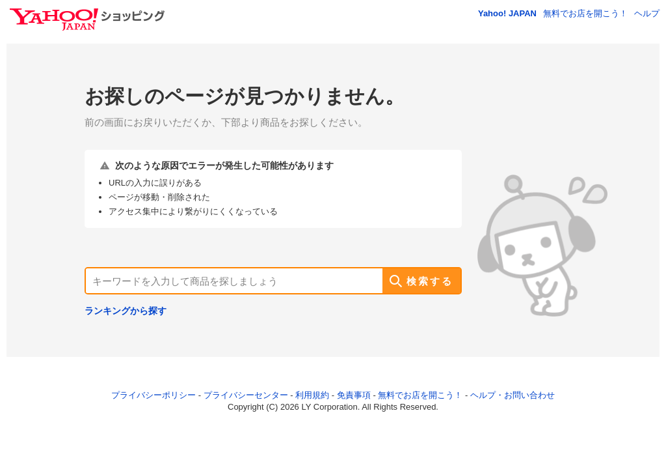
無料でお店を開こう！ (585, 13)
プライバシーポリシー (153, 395)
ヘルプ (646, 13)
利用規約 (312, 395)
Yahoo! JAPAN (507, 13)
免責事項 (354, 395)
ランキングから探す (125, 311)
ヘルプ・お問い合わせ (512, 395)
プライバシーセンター (246, 395)
